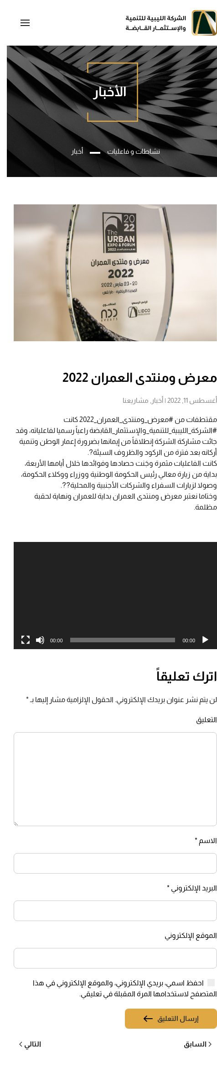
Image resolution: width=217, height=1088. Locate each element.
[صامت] (33, 640)
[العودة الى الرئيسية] (164, 23)
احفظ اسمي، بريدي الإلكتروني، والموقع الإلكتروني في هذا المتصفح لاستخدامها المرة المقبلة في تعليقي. (118, 988)
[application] (108, 595)
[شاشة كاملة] (18, 640)
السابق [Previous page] (191, 1044)
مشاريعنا (129, 400)
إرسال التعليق (170, 1018)
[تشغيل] (198, 640)
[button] (18, 23)
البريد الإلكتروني (185, 888)
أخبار (150, 400)
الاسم (199, 840)
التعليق (199, 720)
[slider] (116, 640)
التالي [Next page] (23, 1044)
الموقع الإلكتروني (184, 935)
